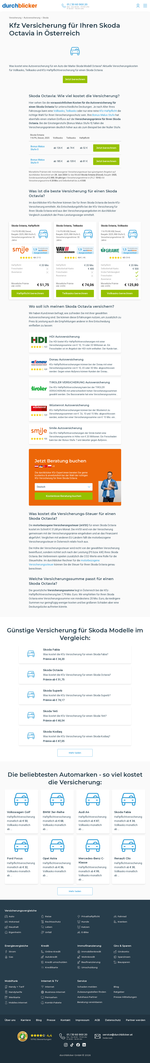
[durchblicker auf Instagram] (66, 1045)
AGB (97, 1020)
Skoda (45, 18)
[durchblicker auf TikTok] (72, 1045)
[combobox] (64, 487)
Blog (39, 1020)
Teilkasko (71, 110)
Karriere (26, 1020)
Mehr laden (75, 752)
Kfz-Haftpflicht (108, 110)
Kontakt (65, 1020)
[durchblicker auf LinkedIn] (84, 1045)
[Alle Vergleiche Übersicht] (145, 6)
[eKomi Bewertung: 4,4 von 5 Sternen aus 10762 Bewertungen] (34, 1036)
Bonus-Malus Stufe (103, 114)
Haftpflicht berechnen (30, 293)
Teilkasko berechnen (75, 293)
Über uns (10, 1020)
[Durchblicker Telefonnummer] (78, 4)
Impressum (82, 1020)
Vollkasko (59, 110)
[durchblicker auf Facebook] (78, 1045)
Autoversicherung (32, 18)
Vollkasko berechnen (120, 293)
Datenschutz (113, 1020)
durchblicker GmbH (70, 1055)
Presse (51, 1020)
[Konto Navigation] (138, 6)
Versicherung (15, 18)
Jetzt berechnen (75, 79)
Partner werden (135, 1020)
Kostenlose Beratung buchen (63, 496)
